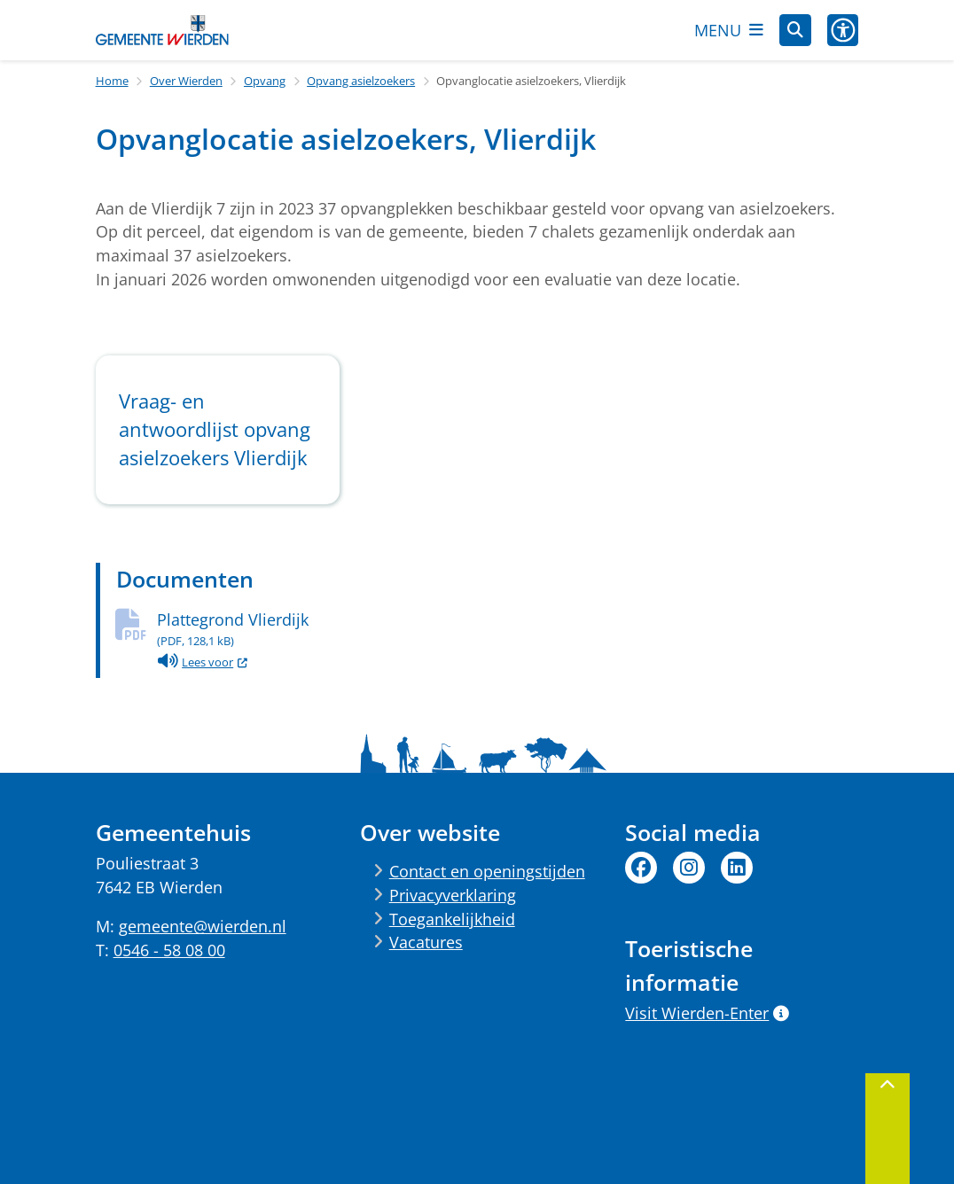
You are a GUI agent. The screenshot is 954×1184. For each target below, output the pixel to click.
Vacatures (426, 942)
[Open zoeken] (795, 30)
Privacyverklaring (452, 895)
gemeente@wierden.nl (202, 926)
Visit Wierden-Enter (706, 1013)
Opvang (264, 81)
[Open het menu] (728, 30)
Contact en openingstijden (487, 871)
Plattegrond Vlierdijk (508, 629)
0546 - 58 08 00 (169, 950)
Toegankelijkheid (452, 919)
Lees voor (203, 662)
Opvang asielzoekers (361, 81)
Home (112, 81)
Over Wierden (186, 81)
